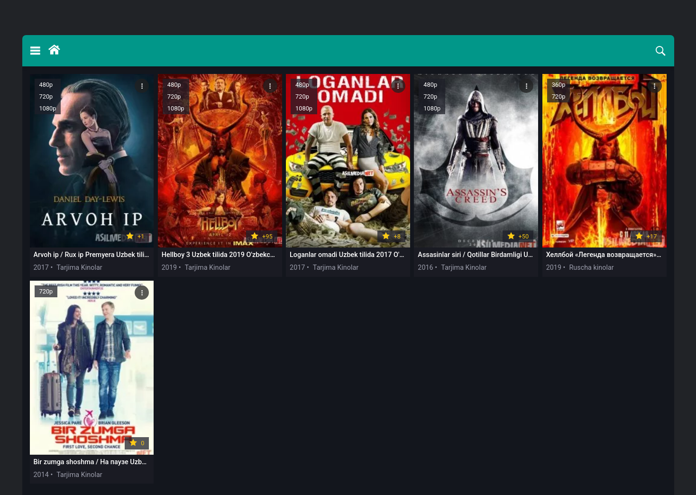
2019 (169, 268)
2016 (425, 268)
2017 (41, 268)
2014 (41, 475)
